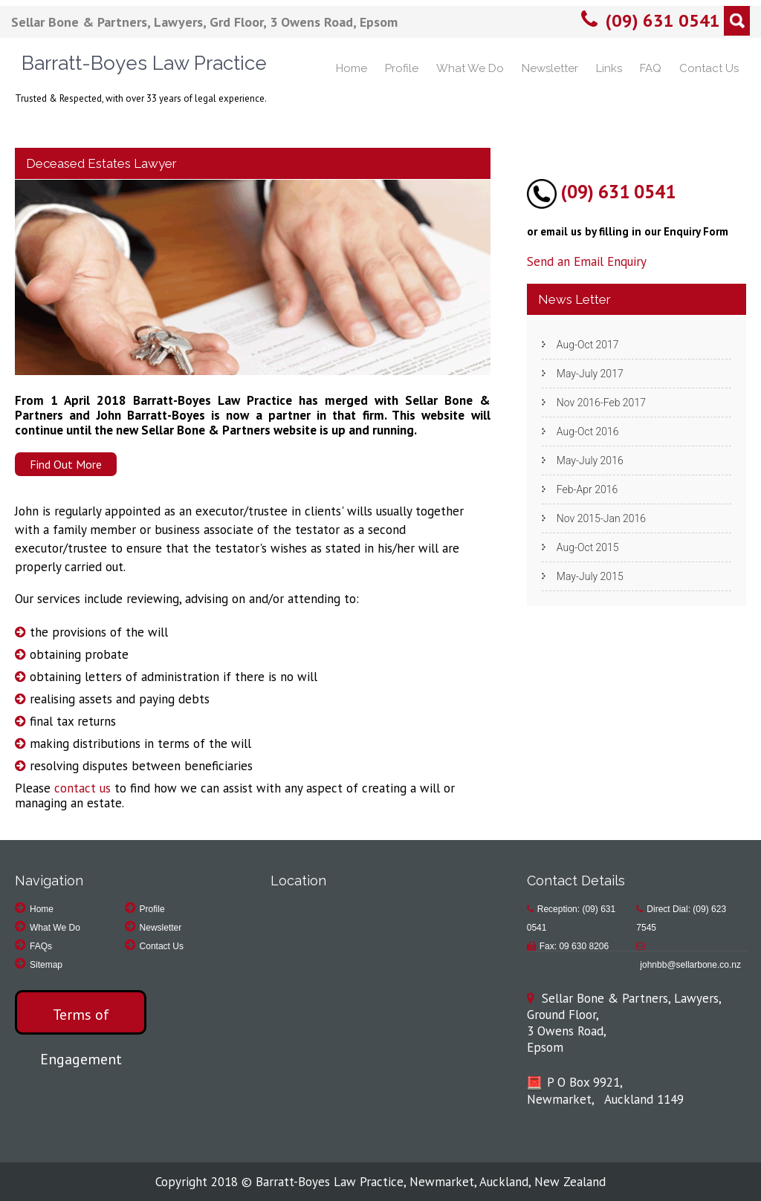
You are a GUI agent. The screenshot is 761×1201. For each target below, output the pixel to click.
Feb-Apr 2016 (587, 489)
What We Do (470, 68)
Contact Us (709, 68)
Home (351, 68)
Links (609, 68)
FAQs (41, 946)
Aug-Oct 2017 (588, 345)
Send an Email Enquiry (587, 261)
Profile (401, 68)
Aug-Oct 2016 (588, 431)
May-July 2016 (590, 460)
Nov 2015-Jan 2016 (601, 518)
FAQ (650, 68)
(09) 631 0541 (663, 20)
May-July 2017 (590, 374)
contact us (82, 788)
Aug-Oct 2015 (588, 547)
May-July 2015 (590, 576)
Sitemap (46, 965)
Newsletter (550, 68)
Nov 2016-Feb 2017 (601, 403)
